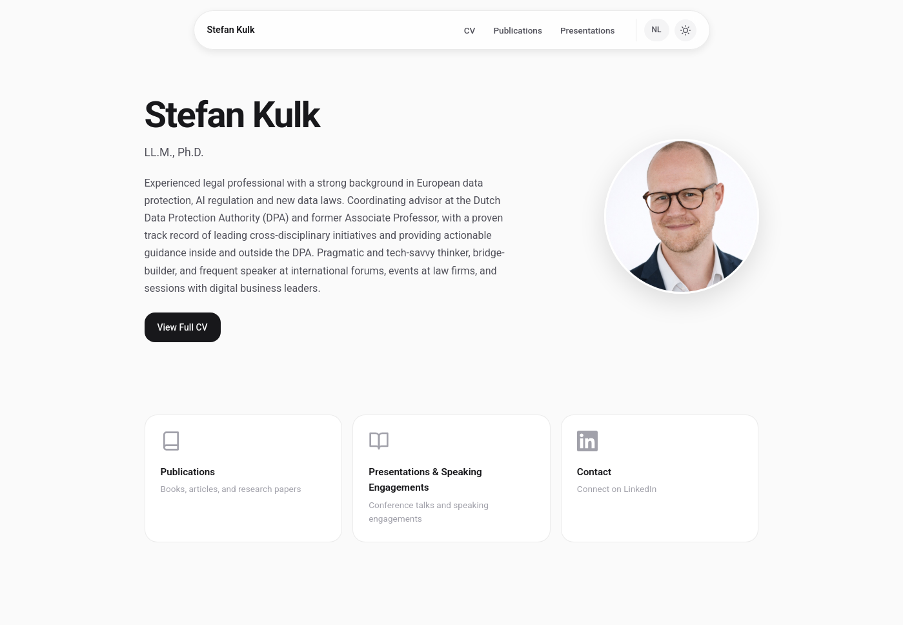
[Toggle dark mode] (685, 30)
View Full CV (182, 327)
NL (657, 29)
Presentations (587, 30)
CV (470, 30)
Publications (517, 30)
